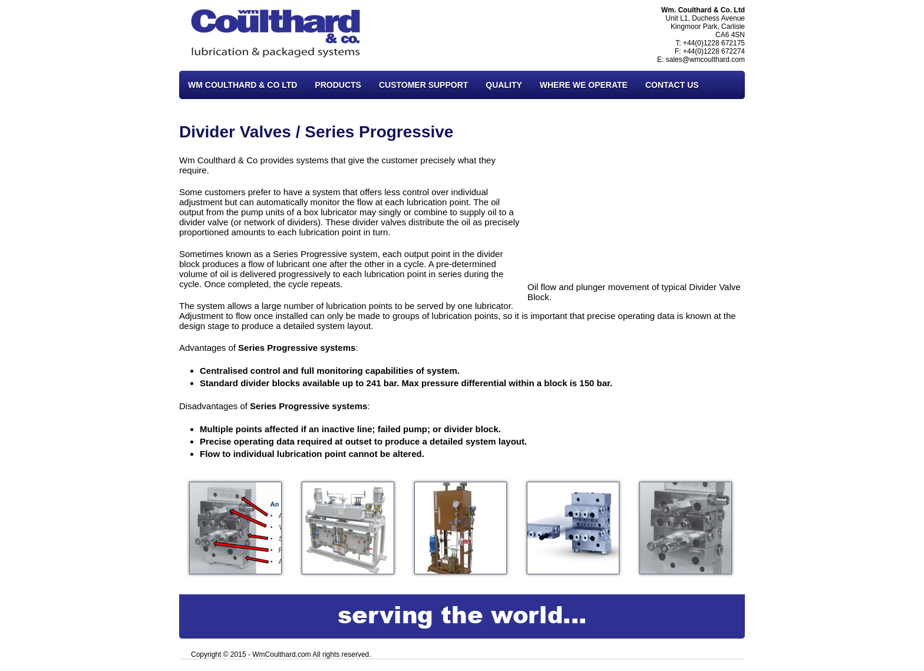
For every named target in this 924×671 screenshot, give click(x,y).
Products (338, 85)
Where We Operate (584, 85)
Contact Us (672, 85)
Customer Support (423, 85)
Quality (504, 85)
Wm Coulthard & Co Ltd (242, 85)
